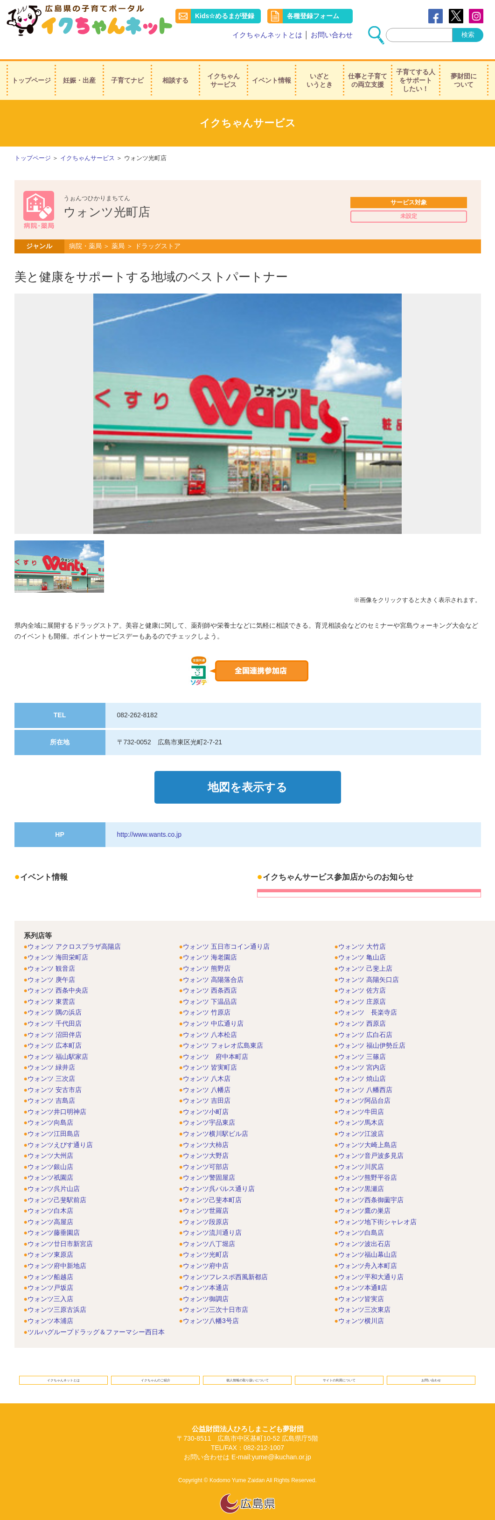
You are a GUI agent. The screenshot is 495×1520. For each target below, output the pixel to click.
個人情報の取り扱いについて (247, 1368)
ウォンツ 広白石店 (365, 1019)
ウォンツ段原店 (206, 1206)
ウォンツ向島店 (50, 1107)
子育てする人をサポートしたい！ (415, 69)
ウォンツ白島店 (361, 1217)
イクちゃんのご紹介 (155, 1368)
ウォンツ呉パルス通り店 (219, 1173)
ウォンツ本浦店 (50, 1305)
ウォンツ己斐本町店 (212, 1184)
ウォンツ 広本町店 (55, 1030)
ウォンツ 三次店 (51, 1063)
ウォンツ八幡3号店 (211, 1305)
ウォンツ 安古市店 (55, 1074)
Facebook (435, 16)
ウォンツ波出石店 (364, 1228)
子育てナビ (127, 69)
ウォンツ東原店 (50, 1239)
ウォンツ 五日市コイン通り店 (226, 931)
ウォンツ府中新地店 (57, 1250)
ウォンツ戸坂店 (50, 1272)
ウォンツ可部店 (206, 1151)
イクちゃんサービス (223, 69)
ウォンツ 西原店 (362, 1008)
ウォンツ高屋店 (50, 1206)
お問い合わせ (332, 35)
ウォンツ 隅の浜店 (55, 997)
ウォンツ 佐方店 (362, 975)
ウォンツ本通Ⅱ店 (362, 1272)
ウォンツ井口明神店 (57, 1096)
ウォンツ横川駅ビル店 (215, 1118)
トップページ (31, 69)
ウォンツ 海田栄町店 (58, 942)
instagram (476, 16)
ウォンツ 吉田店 (206, 1085)
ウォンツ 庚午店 (51, 964)
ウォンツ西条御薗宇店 (371, 1184)
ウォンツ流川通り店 (212, 1217)
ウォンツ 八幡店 (206, 1074)
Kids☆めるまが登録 (225, 16)
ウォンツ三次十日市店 (215, 1294)
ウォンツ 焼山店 (362, 1063)
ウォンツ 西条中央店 (58, 975)
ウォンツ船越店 (50, 1261)
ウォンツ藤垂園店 (54, 1217)
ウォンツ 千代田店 (55, 1008)
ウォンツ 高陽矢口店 (368, 964)
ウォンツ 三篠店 (362, 1041)
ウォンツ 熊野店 (206, 953)
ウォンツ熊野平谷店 (367, 1162)
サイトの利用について (339, 1368)
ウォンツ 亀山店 (362, 942)
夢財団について (464, 69)
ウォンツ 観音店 (51, 953)
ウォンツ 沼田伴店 (55, 1019)
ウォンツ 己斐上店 (365, 953)
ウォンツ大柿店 (206, 1129)
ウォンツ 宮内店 (362, 1052)
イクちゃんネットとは (267, 35)
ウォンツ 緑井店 (51, 1052)
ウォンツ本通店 (206, 1272)
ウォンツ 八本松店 (210, 1019)
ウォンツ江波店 (361, 1118)
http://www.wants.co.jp (149, 819)
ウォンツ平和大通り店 (371, 1261)
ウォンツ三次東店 (364, 1294)
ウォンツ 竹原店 (206, 997)
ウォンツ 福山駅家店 (58, 1041)
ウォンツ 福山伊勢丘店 (371, 1030)
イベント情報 (271, 69)
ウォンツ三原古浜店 (57, 1294)
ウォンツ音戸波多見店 (371, 1140)
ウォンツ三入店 (50, 1283)
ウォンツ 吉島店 (51, 1085)
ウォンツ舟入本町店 (367, 1250)
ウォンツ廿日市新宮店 (60, 1228)
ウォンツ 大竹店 (362, 931)
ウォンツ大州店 (50, 1140)
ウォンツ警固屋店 (209, 1162)
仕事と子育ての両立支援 (367, 69)
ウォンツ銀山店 (50, 1151)
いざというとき (320, 69)
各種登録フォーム (313, 16)
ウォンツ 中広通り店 (213, 1008)
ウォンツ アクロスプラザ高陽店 (74, 931)
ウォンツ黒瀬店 (361, 1173)
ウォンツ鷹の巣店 (364, 1195)
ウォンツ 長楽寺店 (367, 997)
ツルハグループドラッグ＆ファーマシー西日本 (96, 1316)
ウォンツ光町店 (206, 1239)
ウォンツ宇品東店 (209, 1107)
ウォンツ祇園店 (50, 1162)
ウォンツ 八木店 (206, 1063)
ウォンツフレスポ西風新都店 (225, 1261)
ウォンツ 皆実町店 (210, 1052)
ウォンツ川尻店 (361, 1151)
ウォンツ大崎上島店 (367, 1129)
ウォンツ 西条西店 (210, 975)
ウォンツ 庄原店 (362, 986)
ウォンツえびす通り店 (60, 1129)
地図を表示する (247, 775)
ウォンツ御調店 (206, 1283)
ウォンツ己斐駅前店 (57, 1184)
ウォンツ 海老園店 (210, 942)
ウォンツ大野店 (206, 1140)
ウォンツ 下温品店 (210, 986)
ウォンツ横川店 (361, 1305)
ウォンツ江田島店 (54, 1118)
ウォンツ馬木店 (361, 1107)
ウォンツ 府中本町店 (215, 1041)
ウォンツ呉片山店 (54, 1173)
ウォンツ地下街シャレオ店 (377, 1206)
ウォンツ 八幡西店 (365, 1074)
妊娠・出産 (79, 69)
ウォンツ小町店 (206, 1096)
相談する (175, 69)
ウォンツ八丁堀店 (209, 1228)
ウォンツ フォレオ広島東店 (223, 1030)
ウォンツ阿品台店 (364, 1085)
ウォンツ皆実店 (361, 1283)
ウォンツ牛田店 (361, 1096)
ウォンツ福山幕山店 (367, 1239)
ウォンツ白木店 (50, 1195)
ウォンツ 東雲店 (51, 986)
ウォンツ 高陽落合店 (213, 964)
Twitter (456, 16)
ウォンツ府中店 (206, 1250)
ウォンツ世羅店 (206, 1195)
